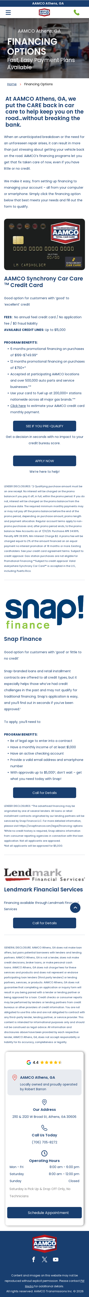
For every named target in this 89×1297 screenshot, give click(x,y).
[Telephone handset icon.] (76, 12)
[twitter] (45, 1260)
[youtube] (56, 1260)
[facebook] (34, 1260)
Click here (18, 406)
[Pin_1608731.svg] (14, 1077)
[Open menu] (8, 12)
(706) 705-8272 (44, 1142)
